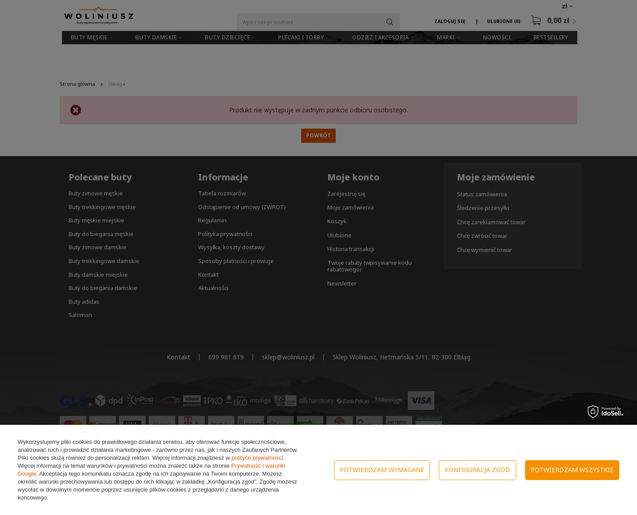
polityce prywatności (257, 457)
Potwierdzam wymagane (382, 469)
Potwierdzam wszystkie (572, 469)
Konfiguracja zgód (477, 469)
